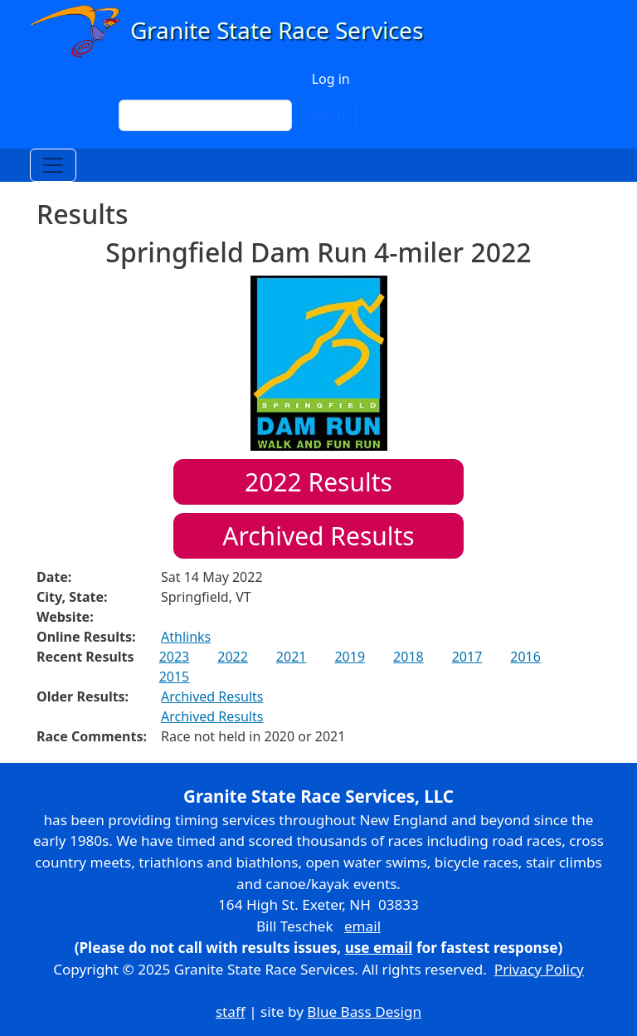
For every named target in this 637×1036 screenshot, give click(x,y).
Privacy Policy (539, 969)
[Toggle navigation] (53, 165)
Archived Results (318, 536)
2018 (408, 657)
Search (324, 115)
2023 (174, 657)
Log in (331, 79)
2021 (291, 657)
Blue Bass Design (364, 1011)
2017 (467, 657)
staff (231, 1011)
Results (318, 482)
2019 (349, 657)
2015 (174, 676)
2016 (525, 657)
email (362, 926)
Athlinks (186, 637)
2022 (232, 657)
